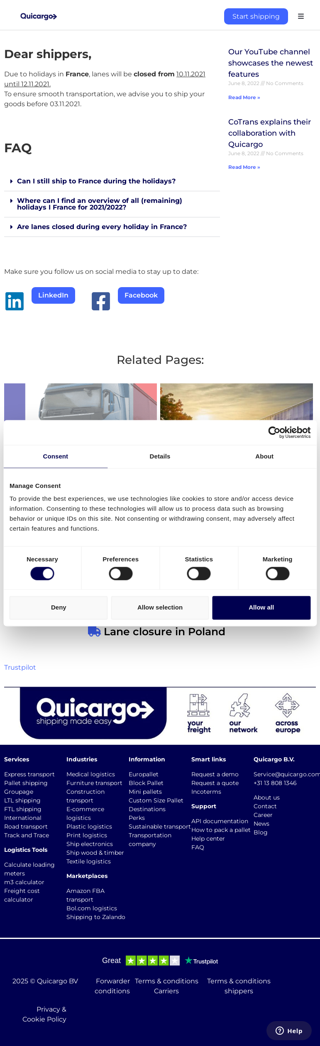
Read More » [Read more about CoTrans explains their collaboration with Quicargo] (244, 167)
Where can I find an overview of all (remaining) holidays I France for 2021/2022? (99, 204)
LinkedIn (53, 295)
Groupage (18, 791)
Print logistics (86, 835)
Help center (208, 838)
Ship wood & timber (95, 852)
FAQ (197, 847)
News (261, 823)
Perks (137, 818)
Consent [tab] (55, 456)
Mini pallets (145, 791)
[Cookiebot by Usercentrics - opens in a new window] (274, 432)
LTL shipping (22, 800)
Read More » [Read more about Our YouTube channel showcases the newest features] (244, 97)
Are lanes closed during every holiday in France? (102, 227)
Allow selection (160, 607)
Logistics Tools (25, 849)
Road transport (26, 826)
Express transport (29, 774)
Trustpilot (20, 667)
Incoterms (206, 791)
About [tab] (264, 456)
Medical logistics (90, 774)
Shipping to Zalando (95, 917)
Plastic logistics (89, 826)
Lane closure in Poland (163, 631)
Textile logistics (88, 861)
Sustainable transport (160, 826)
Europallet (144, 774)
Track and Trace (26, 835)
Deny (58, 607)
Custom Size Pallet (156, 800)
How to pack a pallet (221, 830)
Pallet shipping (26, 783)
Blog (261, 832)
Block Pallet (146, 783)
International (23, 818)
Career (263, 815)
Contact (265, 806)
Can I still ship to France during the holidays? (96, 181)
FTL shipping (23, 809)
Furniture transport (94, 783)
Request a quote (215, 783)
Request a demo (215, 774)
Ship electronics (89, 844)
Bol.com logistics (91, 908)
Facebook (141, 295)
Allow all (261, 607)
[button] (112, 181)
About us (267, 797)
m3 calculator (24, 882)
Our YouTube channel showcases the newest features (270, 63)
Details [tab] (160, 456)
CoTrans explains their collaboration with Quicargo (269, 133)
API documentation (219, 821)
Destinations (147, 809)
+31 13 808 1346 (275, 783)
